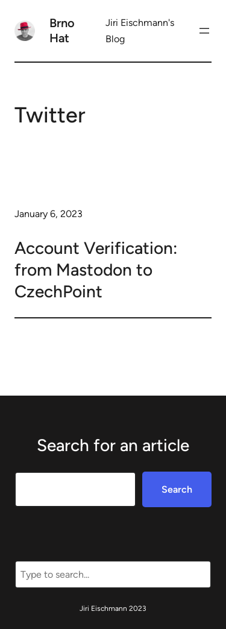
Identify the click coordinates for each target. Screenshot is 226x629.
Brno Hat (62, 30)
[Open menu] (204, 31)
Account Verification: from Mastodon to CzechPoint (95, 270)
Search (177, 489)
